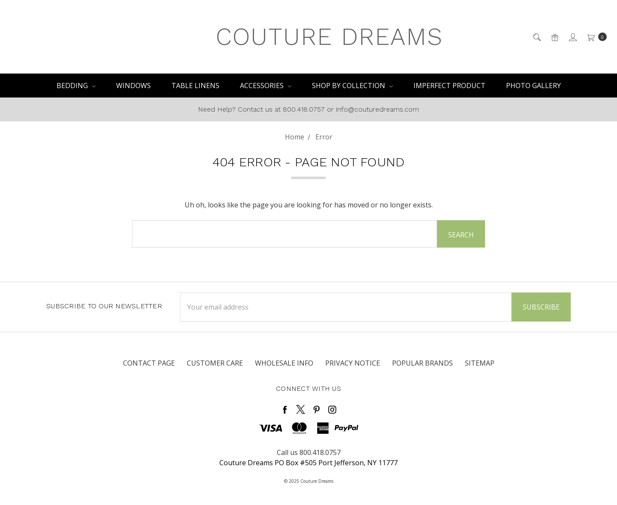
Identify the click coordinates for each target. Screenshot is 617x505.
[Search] (536, 37)
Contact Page (149, 363)
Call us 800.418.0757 (309, 452)
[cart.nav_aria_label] (594, 37)
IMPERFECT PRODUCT (449, 85)
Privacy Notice (352, 363)
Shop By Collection (352, 85)
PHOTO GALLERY (533, 85)
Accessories (265, 85)
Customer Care (215, 363)
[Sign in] (572, 37)
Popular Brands (422, 363)
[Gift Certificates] (554, 37)
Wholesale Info (284, 363)
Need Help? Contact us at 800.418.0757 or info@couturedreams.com (308, 109)
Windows (133, 85)
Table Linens (195, 85)
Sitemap (479, 363)
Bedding (76, 85)
